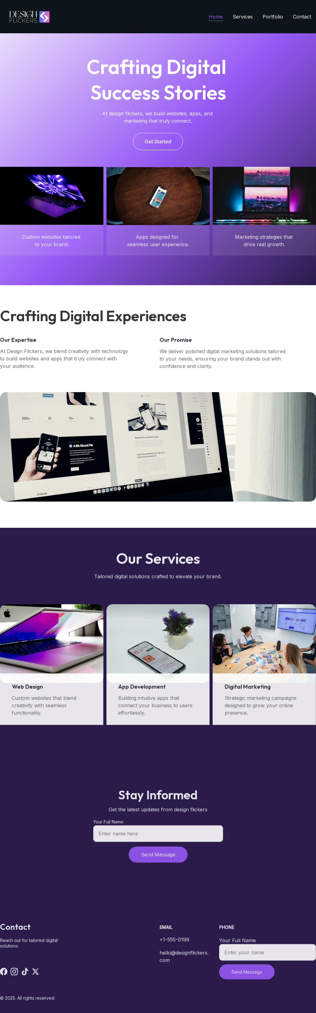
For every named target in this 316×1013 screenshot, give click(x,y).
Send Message (158, 858)
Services (243, 17)
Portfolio (273, 17)
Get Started (158, 142)
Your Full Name (108, 825)
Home (216, 17)
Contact (302, 17)
